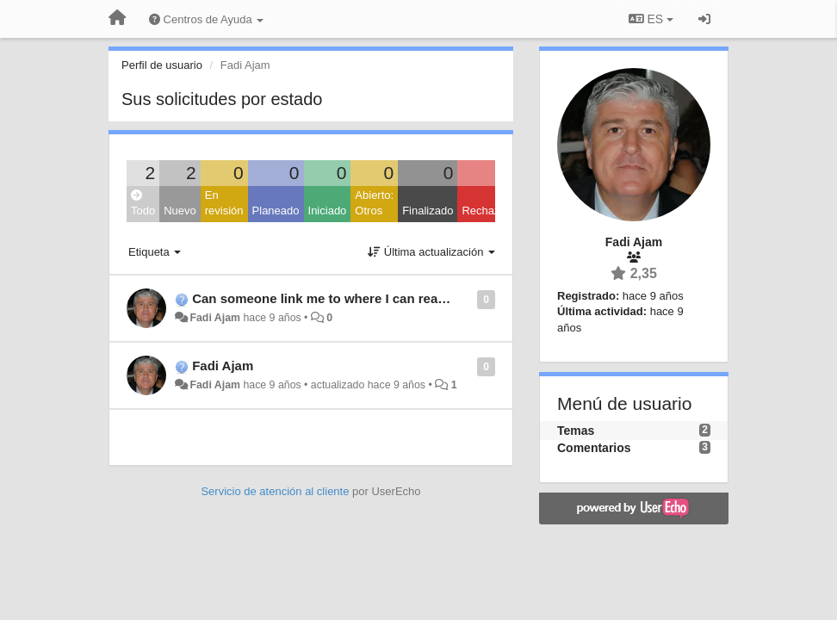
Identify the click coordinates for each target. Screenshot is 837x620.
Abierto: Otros (374, 203)
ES (651, 19)
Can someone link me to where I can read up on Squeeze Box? (384, 298)
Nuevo (180, 210)
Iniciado (327, 210)
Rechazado (490, 210)
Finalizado (427, 210)
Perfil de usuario (161, 65)
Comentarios (594, 448)
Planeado (276, 210)
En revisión (224, 203)
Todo (143, 203)
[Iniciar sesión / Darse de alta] (704, 19)
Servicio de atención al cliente (276, 491)
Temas (575, 430)
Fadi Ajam (214, 318)
